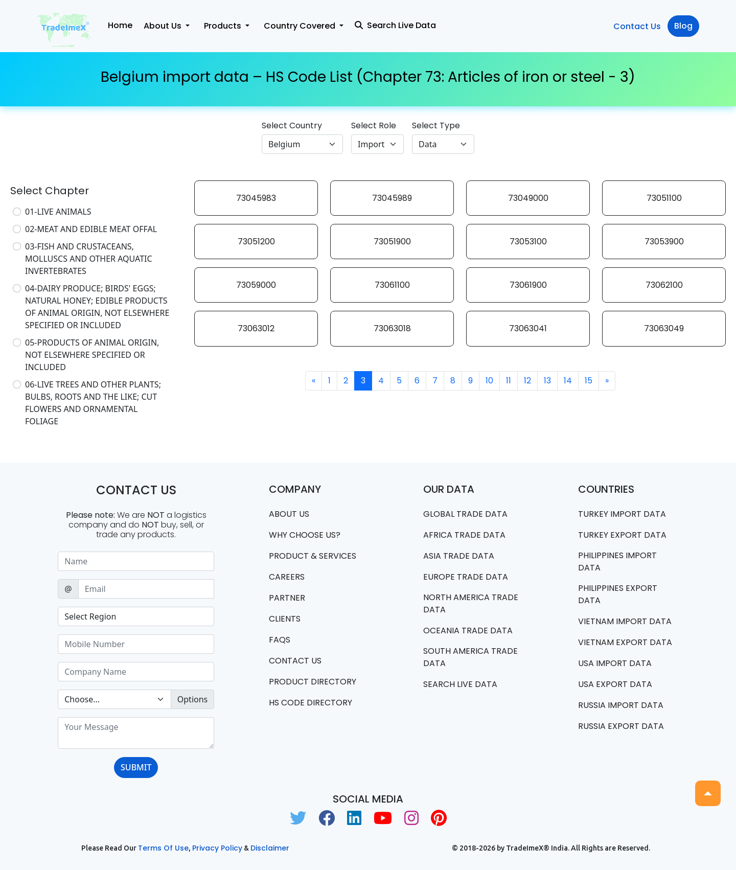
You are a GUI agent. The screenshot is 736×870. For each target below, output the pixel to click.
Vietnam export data (625, 642)
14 (568, 380)
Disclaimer (269, 848)
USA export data (615, 684)
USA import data (615, 663)
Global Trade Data (465, 514)
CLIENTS (285, 619)
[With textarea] (136, 733)
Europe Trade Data (465, 577)
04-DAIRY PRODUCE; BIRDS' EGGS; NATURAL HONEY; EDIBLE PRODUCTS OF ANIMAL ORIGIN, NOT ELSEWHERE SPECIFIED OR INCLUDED (97, 307)
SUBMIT (136, 767)
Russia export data (621, 726)
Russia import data (620, 705)
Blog (683, 26)
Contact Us (637, 26)
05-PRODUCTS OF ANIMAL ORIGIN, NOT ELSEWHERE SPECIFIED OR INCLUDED (92, 355)
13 (547, 380)
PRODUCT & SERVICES (312, 556)
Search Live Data (395, 25)
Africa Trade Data (464, 535)
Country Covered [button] (300, 26)
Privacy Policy (217, 848)
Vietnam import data (625, 621)
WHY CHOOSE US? (304, 535)
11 (508, 380)
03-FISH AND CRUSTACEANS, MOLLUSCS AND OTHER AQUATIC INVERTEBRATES (88, 259)
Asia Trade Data (458, 556)
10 (489, 380)
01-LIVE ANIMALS (58, 211)
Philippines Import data (617, 562)
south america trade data (470, 657)
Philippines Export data (617, 594)
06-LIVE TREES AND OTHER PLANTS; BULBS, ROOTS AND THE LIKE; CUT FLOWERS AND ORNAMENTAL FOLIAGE (93, 403)
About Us (289, 514)
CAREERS (287, 577)
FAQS (279, 640)
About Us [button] (163, 26)
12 (527, 380)
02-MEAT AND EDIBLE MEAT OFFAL (91, 229)
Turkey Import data (622, 514)
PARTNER (287, 598)
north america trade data (470, 603)
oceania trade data (468, 630)
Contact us (295, 661)
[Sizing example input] (136, 561)
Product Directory (312, 682)
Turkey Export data (622, 535)
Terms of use (163, 848)
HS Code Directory (310, 702)
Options (192, 699)
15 (588, 380)
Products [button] (223, 26)
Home (120, 25)
